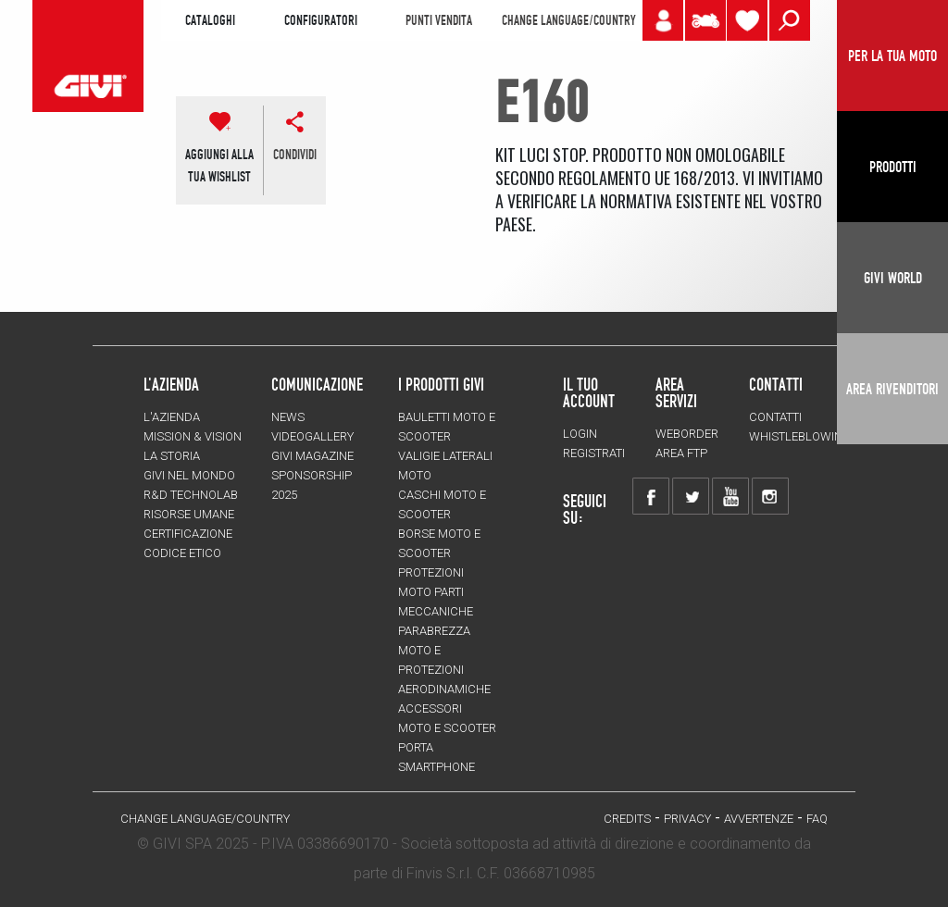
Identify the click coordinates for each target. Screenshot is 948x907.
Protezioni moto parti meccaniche (435, 591)
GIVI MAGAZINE (312, 456)
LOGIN (580, 434)
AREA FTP (681, 453)
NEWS (288, 417)
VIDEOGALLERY (312, 436)
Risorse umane (188, 514)
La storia (171, 456)
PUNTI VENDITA (438, 20)
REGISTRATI (594, 453)
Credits (627, 819)
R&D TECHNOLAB (190, 495)
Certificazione (187, 533)
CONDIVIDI (295, 154)
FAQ (817, 819)
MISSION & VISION (192, 436)
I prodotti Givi (441, 384)
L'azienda (171, 417)
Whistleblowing (800, 436)
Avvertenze (758, 819)
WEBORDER (686, 434)
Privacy (687, 819)
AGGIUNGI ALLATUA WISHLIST (219, 165)
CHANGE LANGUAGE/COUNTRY (568, 20)
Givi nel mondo (189, 475)
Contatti (775, 417)
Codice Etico (182, 553)
